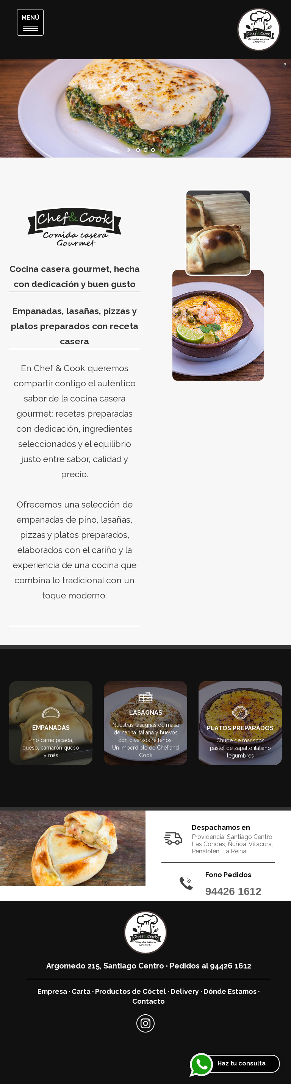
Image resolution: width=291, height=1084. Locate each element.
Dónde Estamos (230, 991)
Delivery (185, 991)
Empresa (52, 991)
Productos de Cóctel (130, 991)
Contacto (148, 1001)
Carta (81, 991)
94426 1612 (233, 891)
